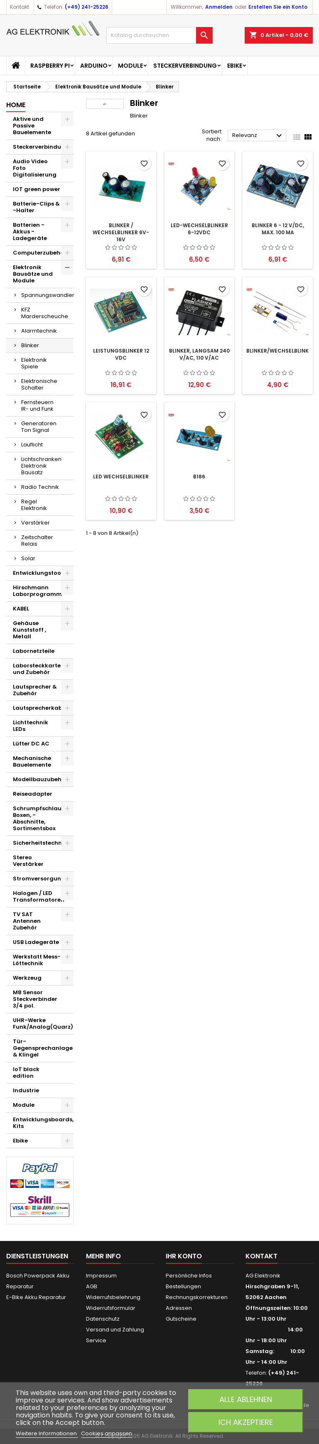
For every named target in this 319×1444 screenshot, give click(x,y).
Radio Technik (40, 487)
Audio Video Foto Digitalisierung (34, 168)
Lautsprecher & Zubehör (35, 690)
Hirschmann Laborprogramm (37, 590)
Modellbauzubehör (40, 779)
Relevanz (258, 136)
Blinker (30, 345)
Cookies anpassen (106, 1433)
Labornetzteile (33, 651)
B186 (199, 476)
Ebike (234, 65)
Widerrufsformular (110, 1308)
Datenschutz (103, 1319)
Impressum (101, 1276)
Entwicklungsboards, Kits (43, 1122)
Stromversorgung (39, 879)
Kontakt (19, 6)
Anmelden (219, 6)
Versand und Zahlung (115, 1330)
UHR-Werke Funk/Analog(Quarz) (43, 1023)
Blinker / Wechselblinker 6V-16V (121, 232)
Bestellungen (183, 1286)
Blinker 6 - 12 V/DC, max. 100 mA (278, 229)
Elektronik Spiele (34, 363)
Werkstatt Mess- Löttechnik (37, 960)
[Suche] (159, 35)
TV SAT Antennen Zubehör (27, 921)
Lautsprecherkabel (40, 708)
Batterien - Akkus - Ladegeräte (30, 231)
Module (130, 65)
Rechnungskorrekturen (197, 1297)
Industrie (26, 1090)
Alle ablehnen (245, 1399)
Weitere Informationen (47, 1433)
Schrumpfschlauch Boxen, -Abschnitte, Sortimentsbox (41, 818)
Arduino (94, 65)
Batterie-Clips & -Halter (36, 207)
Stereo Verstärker (28, 860)
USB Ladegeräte (36, 942)
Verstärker (35, 523)
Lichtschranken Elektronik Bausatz (41, 465)
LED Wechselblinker (121, 476)
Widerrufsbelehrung (113, 1297)
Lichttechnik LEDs (30, 725)
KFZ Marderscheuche (44, 313)
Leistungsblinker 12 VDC (121, 354)
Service (96, 1340)
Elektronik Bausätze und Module (33, 273)
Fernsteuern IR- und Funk (37, 405)
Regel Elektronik (34, 505)
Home (15, 105)
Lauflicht (32, 445)
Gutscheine (181, 1319)
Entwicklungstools (39, 573)
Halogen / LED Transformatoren (38, 896)
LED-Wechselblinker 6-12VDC (199, 229)
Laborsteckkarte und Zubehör (37, 669)
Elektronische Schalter (39, 384)
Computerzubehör (39, 253)
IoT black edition (26, 1072)
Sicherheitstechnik (40, 843)
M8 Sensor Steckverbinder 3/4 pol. (35, 999)
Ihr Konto (184, 1256)
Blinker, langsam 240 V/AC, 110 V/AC (199, 354)
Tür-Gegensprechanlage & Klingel (43, 1048)
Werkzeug (27, 978)
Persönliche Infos (189, 1276)
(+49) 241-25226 (86, 6)
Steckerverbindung (185, 65)
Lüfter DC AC (31, 744)
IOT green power (36, 189)
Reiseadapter (32, 794)
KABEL (21, 609)
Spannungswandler (47, 295)
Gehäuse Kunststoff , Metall (29, 629)
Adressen (179, 1308)
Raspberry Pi (50, 65)
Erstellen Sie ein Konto (277, 6)
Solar (28, 558)
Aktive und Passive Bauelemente (32, 125)
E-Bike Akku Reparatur (36, 1297)
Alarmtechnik (39, 331)
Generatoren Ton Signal (38, 426)
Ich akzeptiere (245, 1422)
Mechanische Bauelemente (32, 761)
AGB (91, 1286)
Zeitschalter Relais (37, 540)
